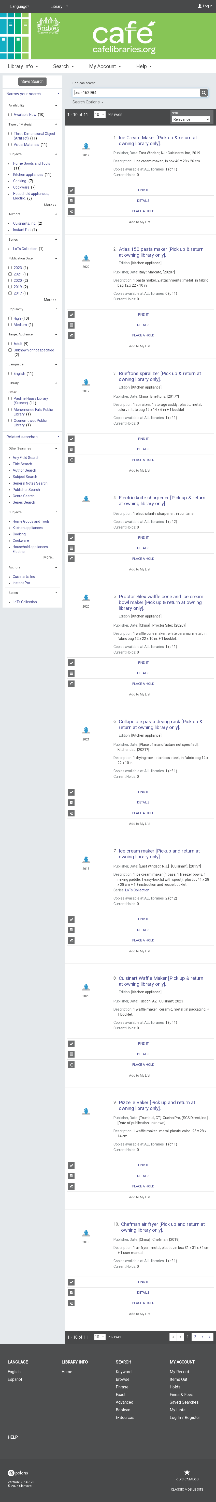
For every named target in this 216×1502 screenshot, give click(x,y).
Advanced (124, 1402)
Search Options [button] (88, 102)
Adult (18, 344)
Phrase (122, 1387)
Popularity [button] (16, 309)
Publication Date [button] (21, 258)
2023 (18, 268)
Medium (21, 325)
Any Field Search (26, 458)
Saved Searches (184, 1402)
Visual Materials (27, 145)
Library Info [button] (23, 66)
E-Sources (125, 1417)
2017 (18, 293)
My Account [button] (105, 66)
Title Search (22, 464)
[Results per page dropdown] (100, 114)
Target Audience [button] (21, 334)
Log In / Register (185, 1417)
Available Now (25, 115)
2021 (18, 274)
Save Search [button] (32, 81)
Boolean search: (85, 83)
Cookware (21, 187)
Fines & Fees (181, 1394)
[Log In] (199, 6)
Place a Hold (111, 211)
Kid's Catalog (187, 1476)
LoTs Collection (25, 249)
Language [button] (16, 364)
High (18, 318)
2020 (18, 280)
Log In (207, 6)
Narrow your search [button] (23, 93)
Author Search (24, 471)
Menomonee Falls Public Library (33, 412)
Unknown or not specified (34, 350)
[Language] (19, 7)
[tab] (32, 93)
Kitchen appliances (28, 175)
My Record (179, 1371)
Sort (176, 113)
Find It (108, 190)
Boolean (123, 1409)
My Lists (177, 1409)
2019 (18, 287)
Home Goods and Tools (31, 164)
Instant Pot (22, 230)
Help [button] (144, 66)
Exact (120, 1394)
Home (67, 1371)
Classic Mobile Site (187, 1489)
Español (15, 1379)
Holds (175, 1387)
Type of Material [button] (20, 124)
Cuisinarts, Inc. (24, 223)
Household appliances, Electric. (31, 196)
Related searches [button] (22, 437)
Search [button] (63, 66)
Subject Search (25, 477)
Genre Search (24, 496)
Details (108, 200)
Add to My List (139, 222)
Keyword (124, 1371)
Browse (122, 1379)
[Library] (58, 7)
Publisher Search (26, 490)
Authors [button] (14, 214)
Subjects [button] (15, 154)
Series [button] (13, 239)
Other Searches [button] (20, 448)
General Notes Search (30, 483)
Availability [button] (16, 105)
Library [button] (14, 383)
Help (13, 1437)
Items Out (178, 1379)
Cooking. (20, 181)
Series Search (24, 503)
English (20, 373)
